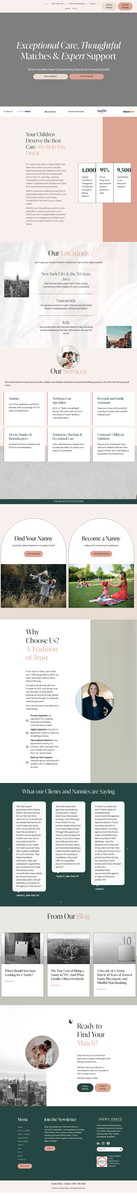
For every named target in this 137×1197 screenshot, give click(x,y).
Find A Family (24, 1141)
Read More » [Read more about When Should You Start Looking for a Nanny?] (9, 988)
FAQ (19, 1155)
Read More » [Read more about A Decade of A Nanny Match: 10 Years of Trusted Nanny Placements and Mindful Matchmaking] (102, 996)
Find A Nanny (24, 1137)
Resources (23, 1148)
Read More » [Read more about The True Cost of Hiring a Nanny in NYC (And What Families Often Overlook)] (56, 992)
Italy (74, 8)
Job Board (23, 1144)
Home (46, 3)
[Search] (121, 1156)
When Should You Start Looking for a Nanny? (20, 979)
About (94, 4)
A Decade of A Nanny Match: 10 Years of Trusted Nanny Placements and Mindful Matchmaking (114, 983)
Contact (22, 1166)
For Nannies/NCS (78, 4)
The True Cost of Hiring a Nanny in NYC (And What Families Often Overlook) (67, 981)
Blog (67, 8)
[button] (9, 856)
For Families (58, 4)
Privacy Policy (56, 1190)
